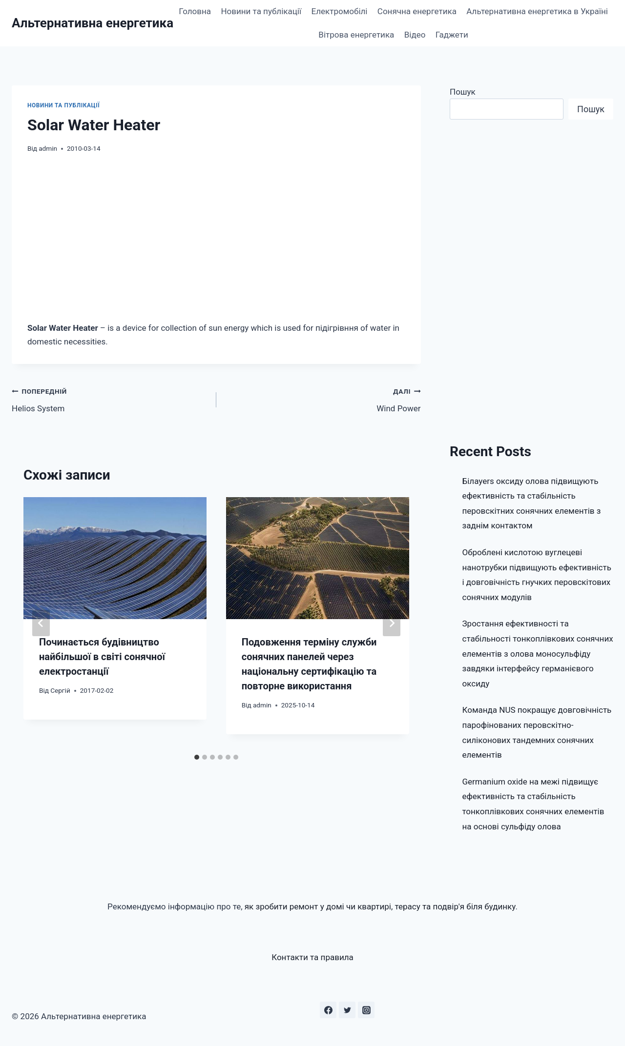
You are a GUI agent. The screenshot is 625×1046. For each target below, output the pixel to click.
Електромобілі (340, 11)
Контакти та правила (312, 957)
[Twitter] (347, 1010)
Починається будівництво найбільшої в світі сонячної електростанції (102, 656)
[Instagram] (366, 1010)
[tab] (196, 757)
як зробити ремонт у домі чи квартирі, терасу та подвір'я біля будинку (380, 906)
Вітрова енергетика (356, 35)
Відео (415, 35)
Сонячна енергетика (417, 11)
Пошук (463, 92)
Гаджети (452, 35)
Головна (195, 11)
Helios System (110, 398)
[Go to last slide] (41, 623)
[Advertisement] (216, 237)
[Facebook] (328, 1010)
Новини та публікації (261, 11)
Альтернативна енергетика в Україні (537, 11)
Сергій (60, 690)
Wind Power (323, 398)
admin (48, 148)
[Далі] (391, 623)
